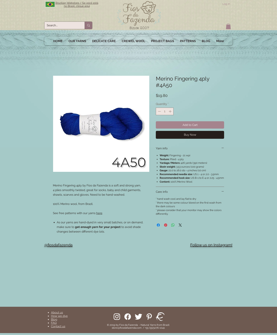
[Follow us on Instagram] (117, 316)
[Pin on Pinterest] (165, 225)
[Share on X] (180, 225)
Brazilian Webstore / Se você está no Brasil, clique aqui (76, 4)
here (99, 213)
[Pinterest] (149, 316)
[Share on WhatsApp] (173, 225)
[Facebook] (127, 316)
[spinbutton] (165, 111)
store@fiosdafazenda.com (127, 327)
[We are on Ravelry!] (160, 316)
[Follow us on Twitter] (138, 316)
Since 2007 (139, 28)
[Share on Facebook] (158, 225)
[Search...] (62, 25)
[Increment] (170, 111)
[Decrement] (159, 111)
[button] (228, 26)
